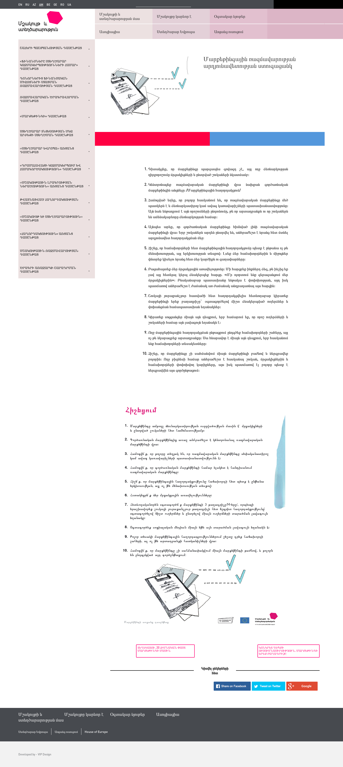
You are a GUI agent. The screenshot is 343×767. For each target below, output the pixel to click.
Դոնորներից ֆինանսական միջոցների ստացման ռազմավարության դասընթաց (46, 82)
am (41, 4)
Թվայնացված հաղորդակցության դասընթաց (49, 201)
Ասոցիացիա (109, 31)
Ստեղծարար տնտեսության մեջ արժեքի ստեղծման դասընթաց (46, 133)
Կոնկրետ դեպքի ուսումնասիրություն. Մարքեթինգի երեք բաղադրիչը (291, 651)
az (34, 4)
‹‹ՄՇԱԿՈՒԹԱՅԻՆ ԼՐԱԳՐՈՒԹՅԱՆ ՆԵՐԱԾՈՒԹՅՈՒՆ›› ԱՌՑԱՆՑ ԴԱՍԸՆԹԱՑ (51, 184)
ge (55, 4)
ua (69, 4)
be (48, 4)
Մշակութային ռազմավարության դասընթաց (49, 252)
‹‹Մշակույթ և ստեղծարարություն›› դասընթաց (51, 218)
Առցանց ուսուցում (228, 31)
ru (27, 4)
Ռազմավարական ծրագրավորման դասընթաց (49, 99)
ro (62, 4)
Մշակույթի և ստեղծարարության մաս (119, 16)
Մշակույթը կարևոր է (174, 16)
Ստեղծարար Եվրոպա (176, 31)
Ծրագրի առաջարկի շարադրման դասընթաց (48, 269)
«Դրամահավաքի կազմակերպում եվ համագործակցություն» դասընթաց (50, 167)
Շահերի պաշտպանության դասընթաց (51, 48)
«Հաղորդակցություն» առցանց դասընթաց (46, 235)
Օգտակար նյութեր (229, 16)
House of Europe (96, 731)
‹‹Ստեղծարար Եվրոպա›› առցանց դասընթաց (47, 150)
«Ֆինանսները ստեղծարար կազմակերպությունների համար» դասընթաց (49, 65)
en (20, 4)
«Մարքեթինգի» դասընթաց (43, 116)
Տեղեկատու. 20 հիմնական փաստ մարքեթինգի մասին (136, 649)
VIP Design (44, 754)
